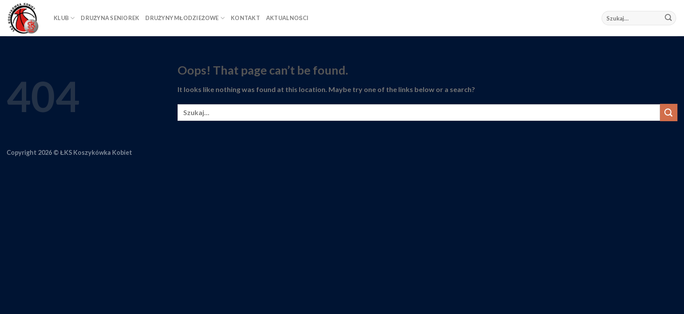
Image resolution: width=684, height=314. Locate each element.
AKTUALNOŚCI (287, 17)
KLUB (64, 18)
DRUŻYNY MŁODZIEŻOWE (185, 18)
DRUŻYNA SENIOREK (110, 17)
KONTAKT (245, 17)
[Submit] (668, 18)
